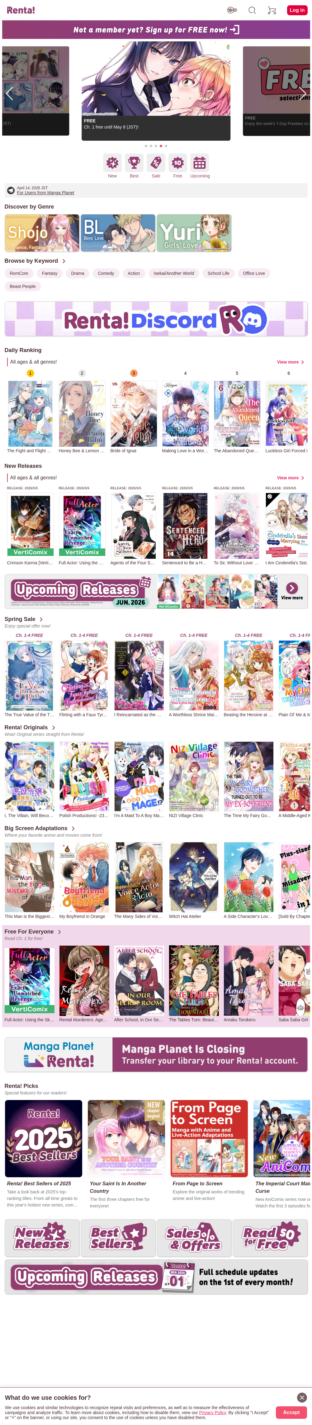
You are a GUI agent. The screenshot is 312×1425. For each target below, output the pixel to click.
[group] (30, 411)
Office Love (254, 273)
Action (134, 273)
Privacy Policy (212, 1412)
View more (288, 362)
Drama (77, 273)
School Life (218, 273)
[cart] (272, 10)
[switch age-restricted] (232, 10)
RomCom (19, 273)
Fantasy (50, 273)
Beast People (23, 286)
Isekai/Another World (174, 273)
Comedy (106, 273)
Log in (297, 10)
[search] (252, 10)
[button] (146, 146)
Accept (291, 1412)
